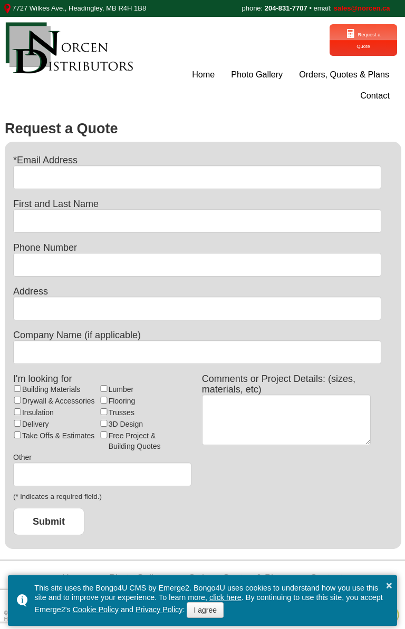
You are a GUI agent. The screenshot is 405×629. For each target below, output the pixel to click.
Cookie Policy (96, 609)
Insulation (38, 411)
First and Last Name (56, 202)
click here (225, 597)
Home (203, 72)
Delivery (35, 422)
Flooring (122, 399)
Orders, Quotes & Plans (345, 72)
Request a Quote (336, 39)
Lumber (121, 388)
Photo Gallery (257, 72)
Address (30, 289)
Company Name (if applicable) (77, 333)
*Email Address (45, 158)
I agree (205, 610)
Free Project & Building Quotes (135, 439)
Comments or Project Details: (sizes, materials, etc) (278, 382)
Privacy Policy (159, 609)
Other (22, 455)
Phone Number (45, 246)
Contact (375, 94)
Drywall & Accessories (58, 399)
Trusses (121, 411)
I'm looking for (42, 377)
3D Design (126, 422)
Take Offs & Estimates (58, 434)
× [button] (389, 585)
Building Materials (51, 388)
